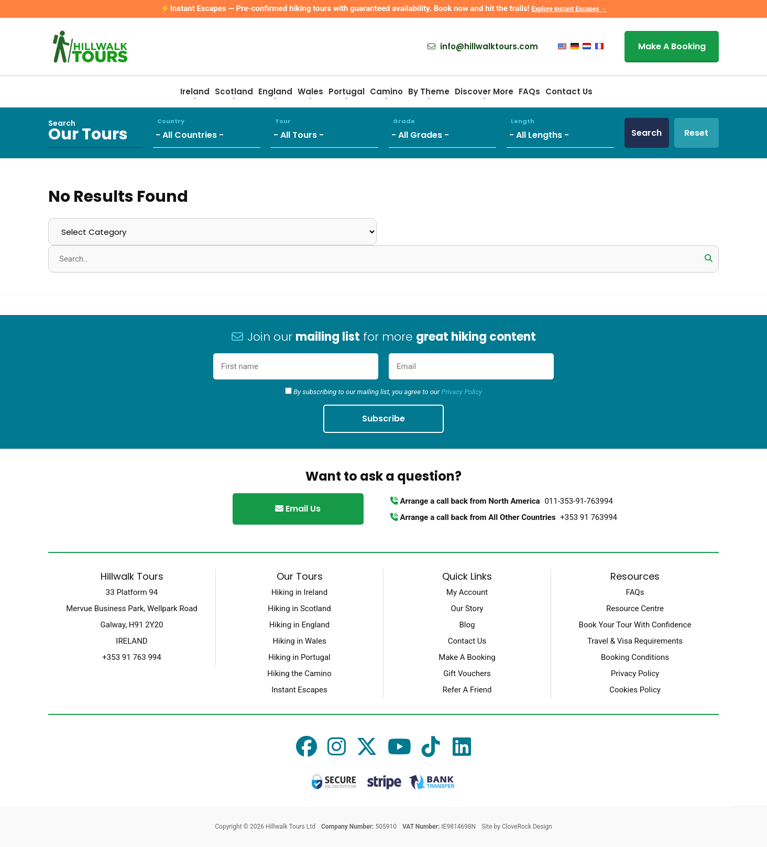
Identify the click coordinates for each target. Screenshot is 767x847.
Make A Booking (672, 46)
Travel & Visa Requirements (635, 641)
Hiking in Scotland (299, 608)
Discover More (484, 95)
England (275, 95)
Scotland (234, 95)
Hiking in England (299, 624)
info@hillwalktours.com (483, 46)
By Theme (429, 95)
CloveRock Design (527, 826)
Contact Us (569, 91)
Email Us (298, 509)
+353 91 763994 (588, 517)
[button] (708, 258)
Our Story (467, 608)
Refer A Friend (466, 689)
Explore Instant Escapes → (569, 9)
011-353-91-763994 (578, 501)
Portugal (346, 95)
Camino (386, 95)
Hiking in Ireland (299, 592)
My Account (467, 592)
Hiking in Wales (299, 641)
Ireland (195, 95)
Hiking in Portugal (299, 657)
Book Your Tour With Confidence (635, 624)
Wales (310, 95)
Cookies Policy (635, 689)
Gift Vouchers (467, 673)
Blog (467, 624)
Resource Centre (635, 608)
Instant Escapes (299, 689)
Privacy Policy (461, 392)
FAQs (529, 91)
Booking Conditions (635, 657)
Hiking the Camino (299, 673)
